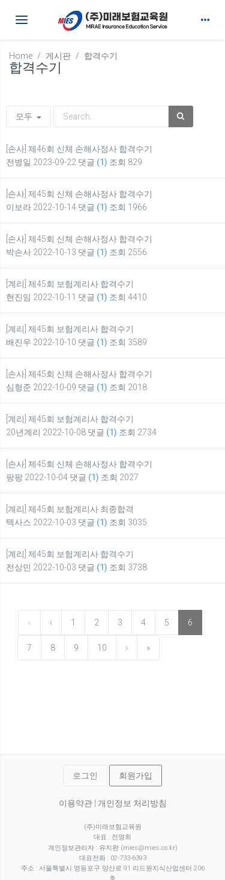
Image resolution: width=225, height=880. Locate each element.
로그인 (85, 775)
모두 (28, 116)
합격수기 (101, 56)
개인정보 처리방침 (132, 803)
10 (102, 647)
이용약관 (75, 803)
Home (20, 56)
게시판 (58, 56)
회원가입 (135, 775)
